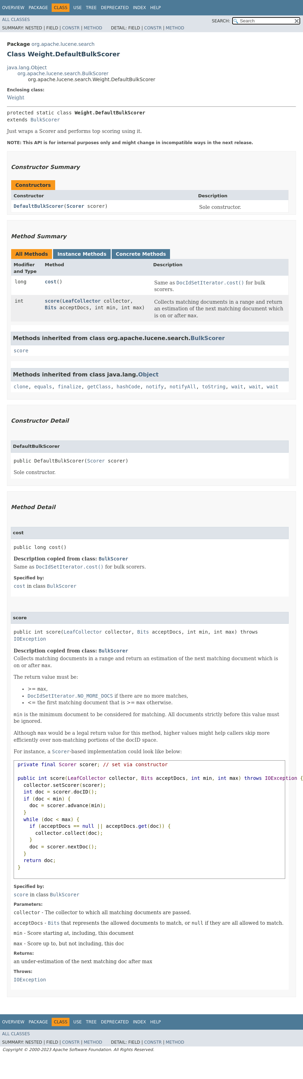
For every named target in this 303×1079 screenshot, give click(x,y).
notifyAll (183, 386)
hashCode (128, 386)
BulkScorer (45, 119)
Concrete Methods (141, 254)
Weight (15, 97)
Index (139, 7)
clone (21, 386)
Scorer (75, 206)
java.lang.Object (27, 67)
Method (93, 28)
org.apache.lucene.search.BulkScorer (63, 73)
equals (43, 386)
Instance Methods (81, 254)
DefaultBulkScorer (39, 206)
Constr (71, 28)
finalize (69, 386)
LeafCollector (81, 301)
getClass (99, 386)
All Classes (16, 19)
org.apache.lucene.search (63, 44)
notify (155, 386)
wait (237, 386)
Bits (51, 307)
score (52, 301)
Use (77, 7)
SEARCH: (221, 21)
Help (155, 7)
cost (51, 281)
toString (214, 386)
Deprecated (115, 7)
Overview (13, 7)
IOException (30, 639)
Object (148, 374)
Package (38, 7)
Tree (91, 7)
